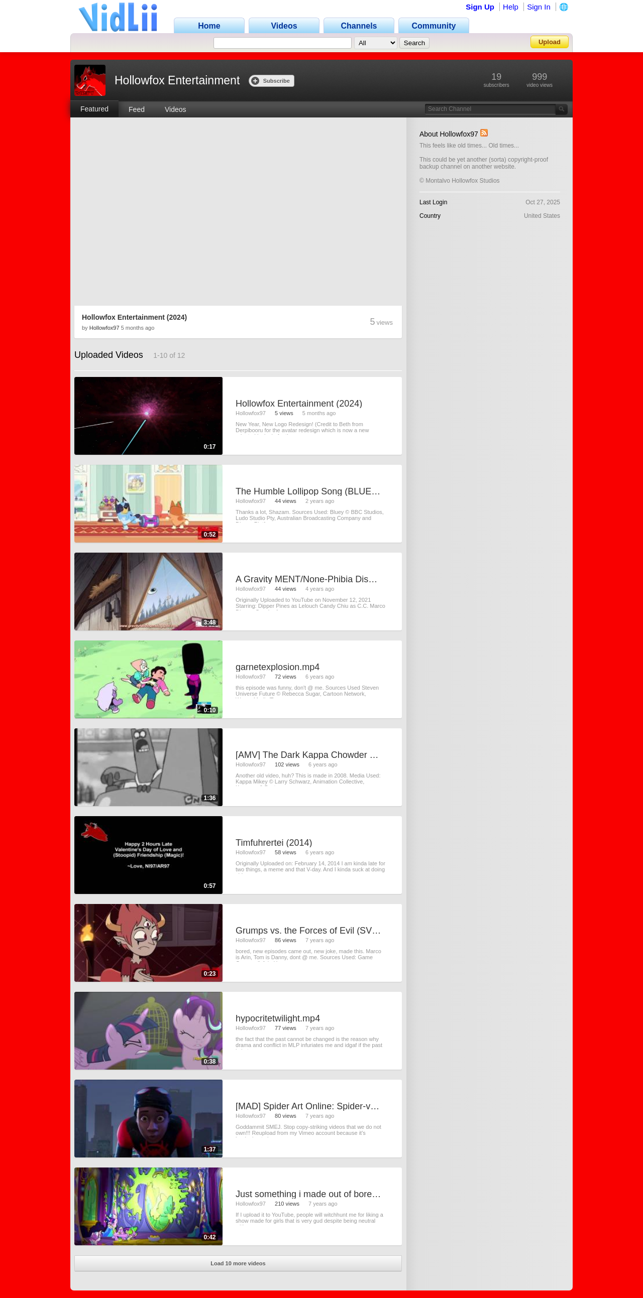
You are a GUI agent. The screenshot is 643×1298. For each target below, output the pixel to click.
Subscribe (270, 80)
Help (510, 7)
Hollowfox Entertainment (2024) (134, 317)
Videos (175, 109)
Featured (94, 109)
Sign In (539, 7)
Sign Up (480, 7)
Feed (137, 109)
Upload (550, 42)
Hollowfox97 (104, 328)
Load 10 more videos (237, 1263)
